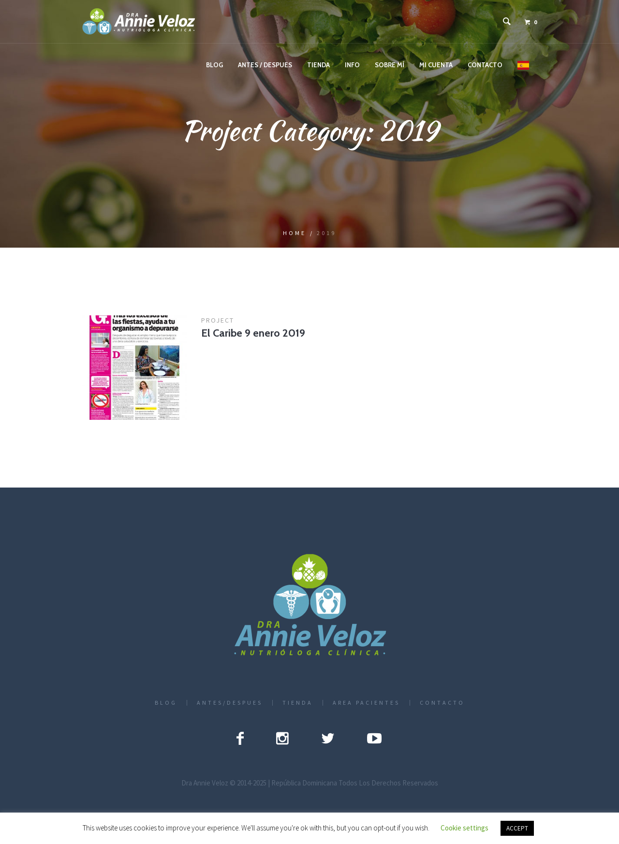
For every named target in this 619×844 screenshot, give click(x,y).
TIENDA (297, 703)
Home (294, 233)
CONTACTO (442, 703)
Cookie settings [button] (464, 827)
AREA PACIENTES (366, 703)
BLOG (166, 703)
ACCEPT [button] (517, 828)
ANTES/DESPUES (230, 703)
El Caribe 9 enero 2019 (253, 333)
